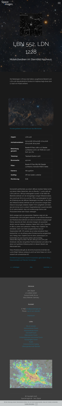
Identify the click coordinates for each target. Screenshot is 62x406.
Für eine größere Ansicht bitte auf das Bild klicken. (26, 128)
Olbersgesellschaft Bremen (31, 363)
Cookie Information (29, 404)
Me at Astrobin (31, 343)
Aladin (31, 359)
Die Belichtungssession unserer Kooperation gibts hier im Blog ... (30, 260)
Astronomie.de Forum (31, 347)
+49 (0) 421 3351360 (33, 331)
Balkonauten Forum (31, 352)
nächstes (46, 267)
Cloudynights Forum (31, 356)
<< (11, 267)
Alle (31, 267)
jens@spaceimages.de (33, 328)
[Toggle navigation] (59, 3)
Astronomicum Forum (31, 345)
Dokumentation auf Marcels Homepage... (23, 263)
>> (51, 267)
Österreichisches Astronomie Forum (31, 354)
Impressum (31, 335)
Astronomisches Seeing (31, 361)
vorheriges (16, 267)
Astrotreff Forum (31, 350)
